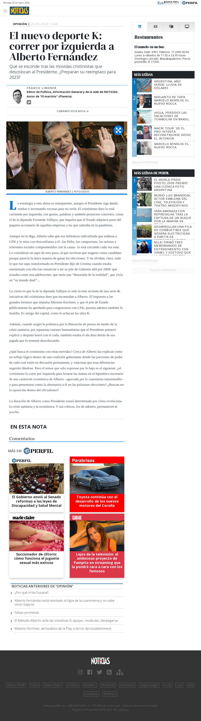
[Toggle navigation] (6, 10)
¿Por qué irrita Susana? (31, 592)
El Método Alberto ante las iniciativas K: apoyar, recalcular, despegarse (66, 620)
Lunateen (91, 694)
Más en (30, 451)
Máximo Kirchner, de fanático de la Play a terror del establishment (63, 628)
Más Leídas (143, 74)
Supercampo (149, 685)
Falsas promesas (27, 612)
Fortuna (72, 685)
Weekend (108, 685)
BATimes (110, 694)
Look (167, 685)
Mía (190, 685)
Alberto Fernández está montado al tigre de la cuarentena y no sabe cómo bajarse (64, 602)
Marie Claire (52, 685)
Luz (179, 685)
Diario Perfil (16, 685)
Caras (34, 685)
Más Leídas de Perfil (151, 173)
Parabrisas (127, 685)
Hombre (89, 685)
